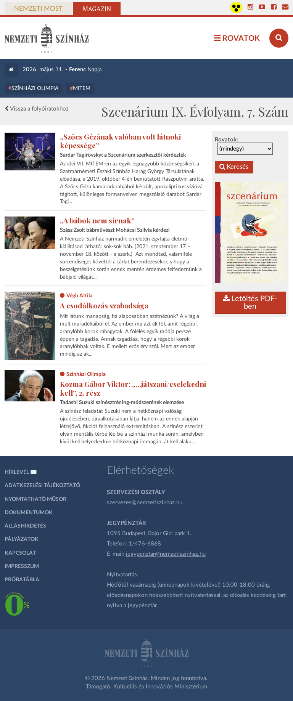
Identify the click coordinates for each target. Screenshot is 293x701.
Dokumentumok (29, 512)
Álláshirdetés (25, 526)
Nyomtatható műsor (35, 499)
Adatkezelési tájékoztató (42, 485)
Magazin (97, 9)
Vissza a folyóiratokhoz (37, 109)
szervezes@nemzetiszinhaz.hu (144, 502)
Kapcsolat (20, 553)
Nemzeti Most (38, 9)
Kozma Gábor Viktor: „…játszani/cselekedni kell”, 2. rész (133, 388)
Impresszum (22, 566)
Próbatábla (22, 579)
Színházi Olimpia (34, 88)
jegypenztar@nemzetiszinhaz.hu (166, 554)
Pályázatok (22, 539)
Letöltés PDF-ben (250, 302)
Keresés (233, 167)
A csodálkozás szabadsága (104, 305)
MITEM (81, 88)
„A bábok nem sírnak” (97, 220)
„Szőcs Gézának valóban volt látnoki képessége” (120, 141)
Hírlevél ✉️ (21, 472)
